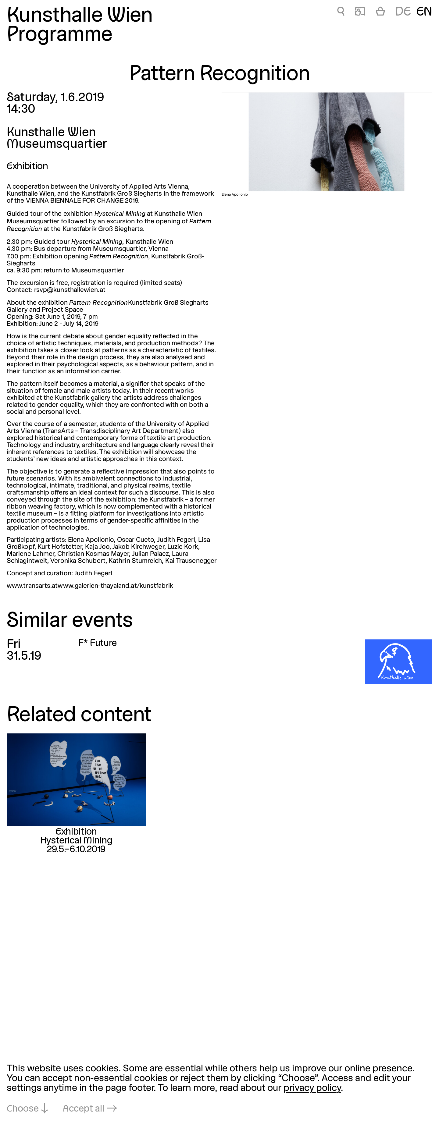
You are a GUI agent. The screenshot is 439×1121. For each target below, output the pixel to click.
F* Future (97, 643)
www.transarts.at (32, 586)
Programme (59, 35)
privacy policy (312, 1088)
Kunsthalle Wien (80, 16)
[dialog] (219, 1089)
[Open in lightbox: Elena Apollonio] (327, 141)
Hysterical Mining (76, 841)
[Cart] (380, 12)
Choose (23, 1109)
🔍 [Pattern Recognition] (341, 12)
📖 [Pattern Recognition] (360, 12)
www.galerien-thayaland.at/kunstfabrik (115, 586)
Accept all (83, 1109)
